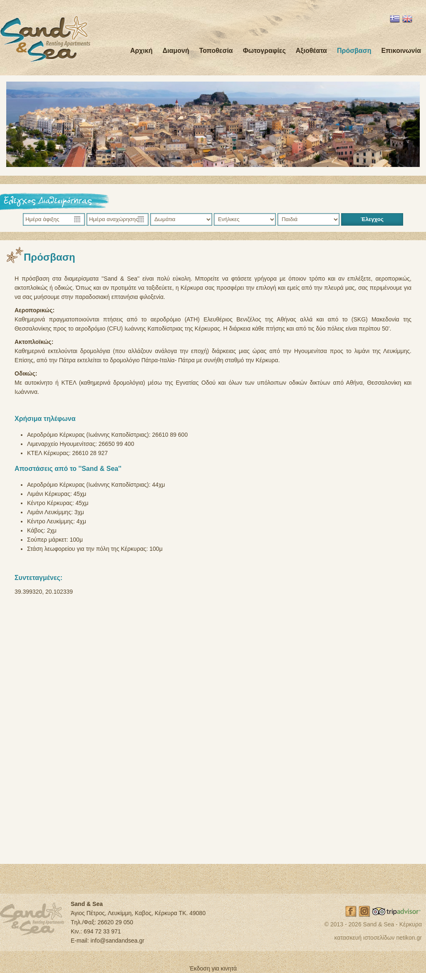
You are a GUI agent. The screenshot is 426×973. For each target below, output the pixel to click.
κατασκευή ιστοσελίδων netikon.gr (378, 937)
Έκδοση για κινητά (213, 968)
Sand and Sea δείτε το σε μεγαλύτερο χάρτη (213, 728)
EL (395, 19)
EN (407, 19)
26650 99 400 (116, 443)
